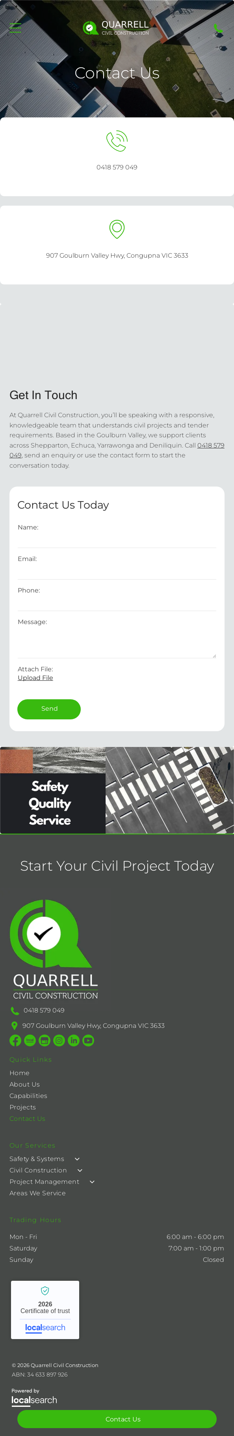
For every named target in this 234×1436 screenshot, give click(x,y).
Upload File (35, 678)
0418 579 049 (117, 167)
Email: (27, 559)
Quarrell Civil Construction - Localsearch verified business (45, 1310)
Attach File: (35, 669)
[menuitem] (28, 1075)
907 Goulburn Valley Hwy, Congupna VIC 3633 (117, 255)
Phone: (29, 590)
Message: (32, 622)
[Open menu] (15, 28)
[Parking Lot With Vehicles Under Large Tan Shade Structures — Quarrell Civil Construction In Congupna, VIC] (117, 342)
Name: (28, 527)
